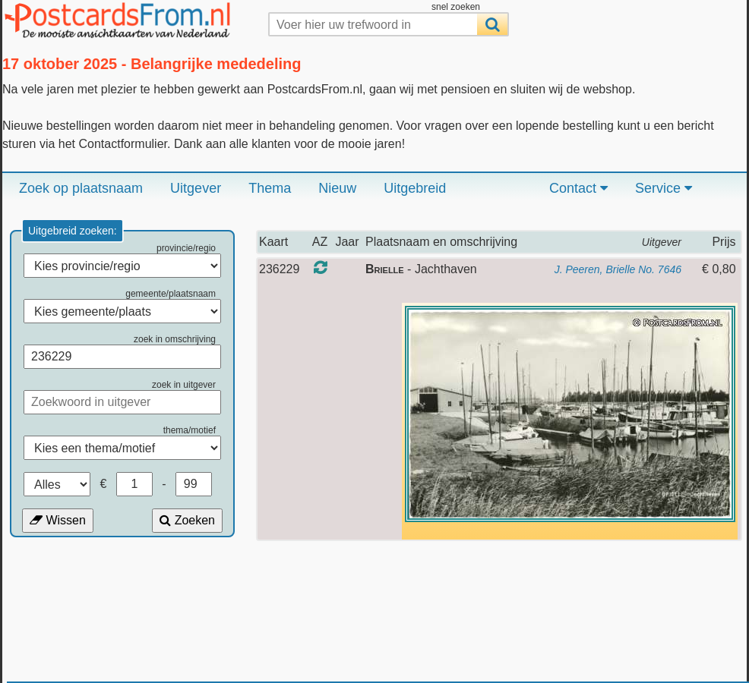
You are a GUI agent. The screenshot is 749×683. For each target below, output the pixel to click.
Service (663, 188)
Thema (269, 188)
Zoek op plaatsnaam (81, 188)
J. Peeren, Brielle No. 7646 (618, 269)
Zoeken (187, 520)
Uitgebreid (415, 188)
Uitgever (195, 188)
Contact (578, 188)
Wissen (58, 520)
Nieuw (337, 188)
